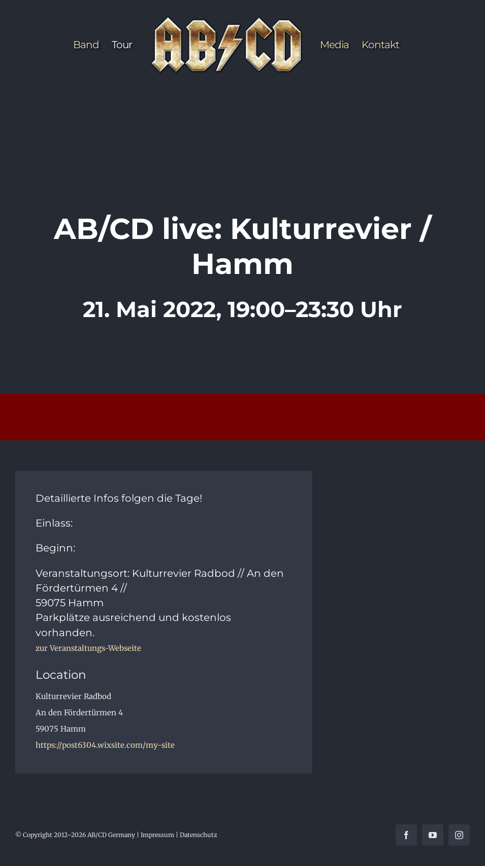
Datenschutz (198, 835)
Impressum (157, 835)
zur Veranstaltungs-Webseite (88, 648)
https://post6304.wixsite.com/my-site (105, 745)
